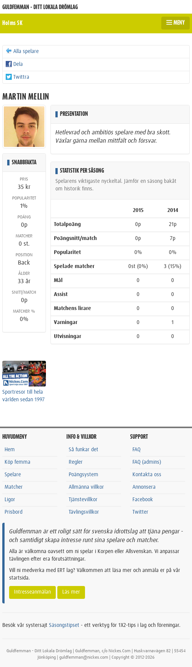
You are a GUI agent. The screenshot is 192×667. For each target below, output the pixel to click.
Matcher (14, 487)
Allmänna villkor (86, 487)
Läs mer (71, 592)
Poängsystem (83, 474)
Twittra (17, 77)
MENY (175, 22)
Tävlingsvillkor (84, 512)
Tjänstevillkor (83, 499)
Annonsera (144, 487)
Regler (76, 462)
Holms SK (12, 23)
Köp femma (17, 462)
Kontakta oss (146, 474)
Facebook (142, 499)
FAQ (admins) (146, 462)
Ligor (10, 499)
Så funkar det (83, 449)
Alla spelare (22, 51)
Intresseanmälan (32, 592)
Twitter (140, 512)
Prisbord (13, 512)
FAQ (136, 449)
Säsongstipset (64, 625)
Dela (14, 64)
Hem (10, 449)
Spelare (13, 474)
